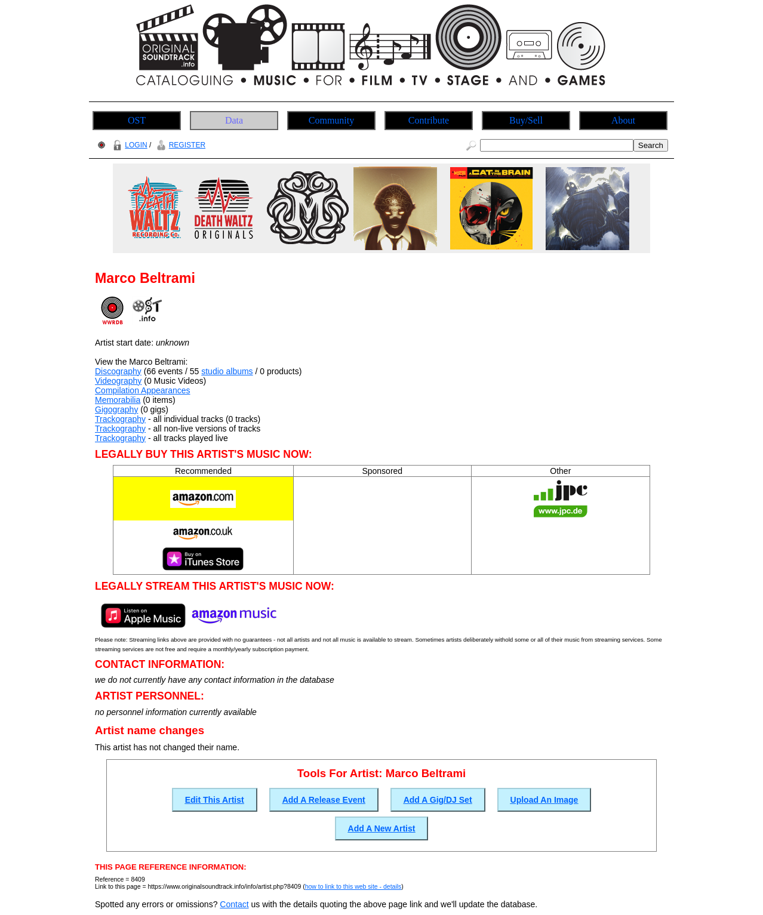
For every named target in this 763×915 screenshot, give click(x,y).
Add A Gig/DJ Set (438, 800)
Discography (118, 371)
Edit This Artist (214, 800)
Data (234, 120)
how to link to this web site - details (353, 886)
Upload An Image (544, 800)
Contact (234, 904)
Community (331, 120)
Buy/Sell (526, 120)
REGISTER (179, 145)
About (623, 120)
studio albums (227, 371)
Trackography (120, 419)
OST (137, 120)
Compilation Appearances (142, 390)
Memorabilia (117, 400)
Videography (118, 381)
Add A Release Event (323, 800)
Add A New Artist (382, 828)
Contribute (428, 120)
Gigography (116, 409)
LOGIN (128, 145)
